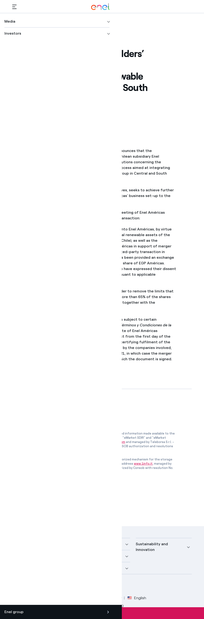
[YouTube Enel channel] (49, 585)
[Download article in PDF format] (54, 409)
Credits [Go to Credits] (18, 598)
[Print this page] (28, 117)
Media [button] (79, 544)
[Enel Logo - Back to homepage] (100, 6)
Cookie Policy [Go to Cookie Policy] (84, 598)
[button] (14, 6)
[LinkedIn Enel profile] (39, 585)
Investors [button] (20, 568)
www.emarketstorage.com (105, 442)
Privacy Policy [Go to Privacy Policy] (56, 598)
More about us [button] (25, 556)
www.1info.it (143, 463)
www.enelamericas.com (50, 336)
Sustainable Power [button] (90, 556)
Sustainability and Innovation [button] (152, 547)
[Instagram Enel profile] (60, 585)
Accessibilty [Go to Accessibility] (112, 598)
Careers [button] (81, 568)
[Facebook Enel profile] (17, 585)
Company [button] (20, 544)
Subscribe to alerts (102, 613)
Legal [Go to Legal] (34, 598)
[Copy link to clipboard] (51, 117)
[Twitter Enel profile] (28, 585)
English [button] (137, 598)
